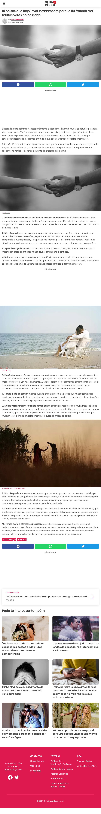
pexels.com (6, 213)
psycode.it (35, 770)
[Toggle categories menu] (4, 3)
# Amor (22, 539)
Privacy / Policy (84, 761)
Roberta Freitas (17, 20)
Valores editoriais (59, 773)
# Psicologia (9, 539)
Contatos (35, 765)
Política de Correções (61, 769)
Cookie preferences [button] (87, 765)
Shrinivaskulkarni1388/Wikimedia (13, 488)
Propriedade (56, 778)
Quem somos (37, 761)
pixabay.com (6, 370)
